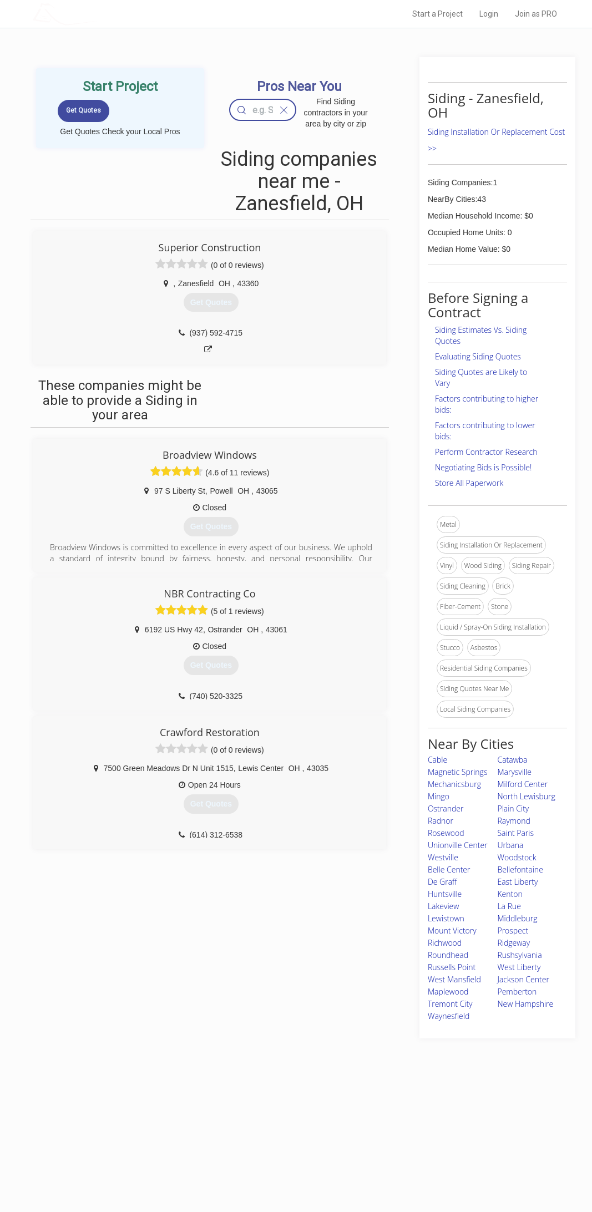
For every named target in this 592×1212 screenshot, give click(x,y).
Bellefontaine (520, 869)
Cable (437, 759)
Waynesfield (448, 1016)
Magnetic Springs (458, 772)
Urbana (510, 845)
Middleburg (517, 918)
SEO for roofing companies (434, 1168)
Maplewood (448, 991)
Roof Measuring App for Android (287, 1168)
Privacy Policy (414, 1130)
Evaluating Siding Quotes (478, 356)
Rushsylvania (519, 955)
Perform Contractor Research (486, 452)
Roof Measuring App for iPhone (286, 1155)
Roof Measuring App (270, 1143)
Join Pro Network (265, 1118)
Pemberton (517, 991)
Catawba (512, 759)
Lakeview (443, 906)
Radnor (440, 820)
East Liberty (517, 881)
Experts (250, 1130)
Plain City (513, 808)
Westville (443, 857)
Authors (405, 1143)
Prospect (512, 930)
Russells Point (451, 967)
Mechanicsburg (454, 784)
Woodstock (516, 857)
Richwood (445, 942)
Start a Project (437, 13)
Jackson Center (523, 979)
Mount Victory (452, 930)
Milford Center (522, 784)
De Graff (442, 881)
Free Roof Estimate (144, 1155)
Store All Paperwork (469, 483)
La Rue (509, 906)
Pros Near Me (135, 1130)
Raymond (513, 820)
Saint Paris (515, 833)
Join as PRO (536, 13)
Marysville (514, 772)
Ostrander (446, 808)
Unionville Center (458, 845)
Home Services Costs (148, 1118)
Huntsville (445, 894)
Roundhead (448, 955)
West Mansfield (454, 979)
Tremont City (450, 1003)
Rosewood (446, 833)
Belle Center (449, 869)
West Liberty (518, 967)
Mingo (438, 796)
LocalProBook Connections (435, 1155)
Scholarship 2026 (420, 1118)
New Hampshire (525, 1003)
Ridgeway (513, 942)
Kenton (509, 894)
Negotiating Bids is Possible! (483, 467)
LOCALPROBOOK (97, 13)
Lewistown (446, 918)
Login (488, 13)
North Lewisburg (526, 796)
